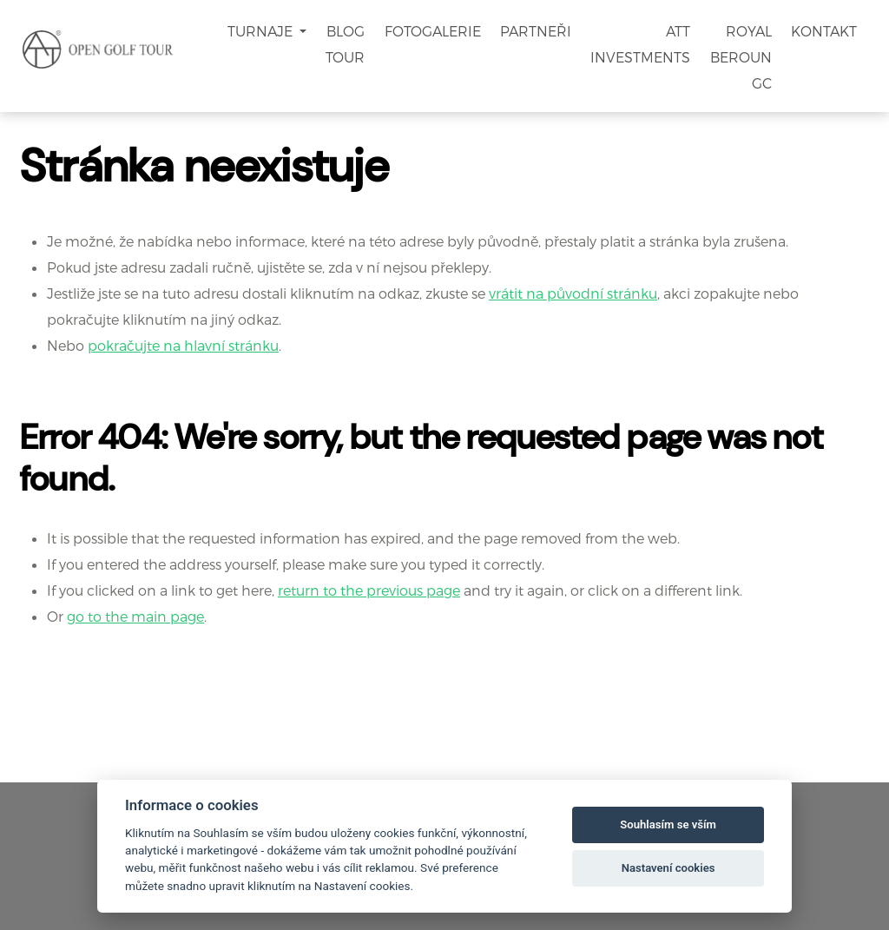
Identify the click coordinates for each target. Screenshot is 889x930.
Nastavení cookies (668, 867)
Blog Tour (345, 44)
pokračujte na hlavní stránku (183, 345)
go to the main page (135, 616)
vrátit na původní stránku (573, 293)
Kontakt (824, 31)
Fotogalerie (433, 31)
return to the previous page (369, 590)
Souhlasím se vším (668, 824)
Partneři (535, 31)
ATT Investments (640, 44)
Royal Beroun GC (741, 57)
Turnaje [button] (261, 31)
